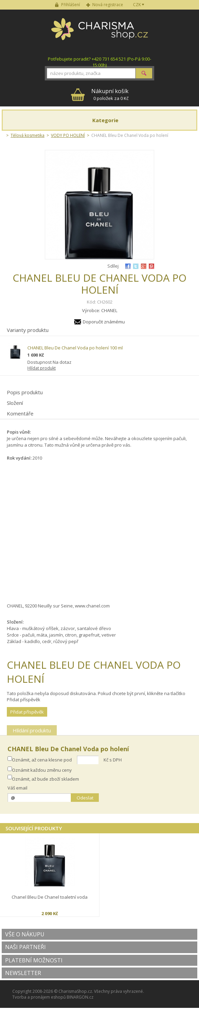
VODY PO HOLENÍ (68, 135)
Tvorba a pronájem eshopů (39, 997)
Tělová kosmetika (27, 135)
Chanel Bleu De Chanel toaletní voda (50, 897)
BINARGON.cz (80, 997)
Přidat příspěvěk (27, 712)
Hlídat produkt (41, 368)
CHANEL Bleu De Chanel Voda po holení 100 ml (75, 348)
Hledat (144, 73)
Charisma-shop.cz (99, 33)
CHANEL (109, 310)
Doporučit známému (104, 322)
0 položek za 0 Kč (110, 94)
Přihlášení (70, 5)
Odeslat (85, 798)
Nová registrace (107, 5)
